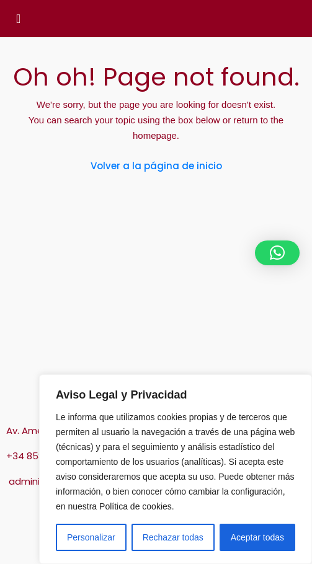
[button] (277, 252)
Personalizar (91, 537)
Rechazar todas (173, 537)
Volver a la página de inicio (156, 165)
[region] (175, 469)
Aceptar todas (257, 537)
